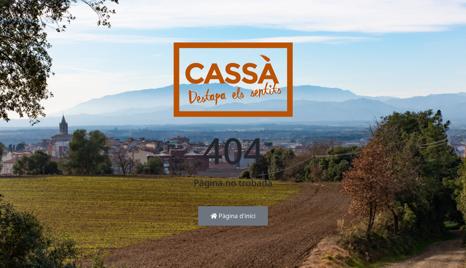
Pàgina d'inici (233, 216)
